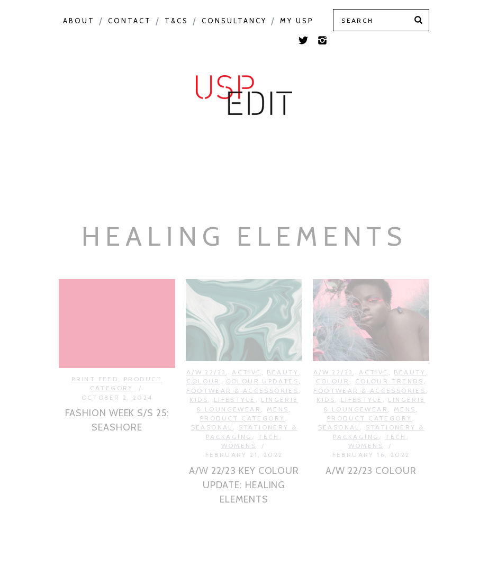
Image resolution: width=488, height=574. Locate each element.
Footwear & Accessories (242, 373)
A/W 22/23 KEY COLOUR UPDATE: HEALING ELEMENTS (244, 467)
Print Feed (245, 157)
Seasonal (158, 128)
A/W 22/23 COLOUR (371, 453)
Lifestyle (235, 383)
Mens (278, 392)
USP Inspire (344, 128)
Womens (238, 429)
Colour (50, 128)
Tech (268, 419)
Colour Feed (423, 128)
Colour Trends (389, 364)
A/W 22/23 (206, 354)
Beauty (283, 354)
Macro (102, 128)
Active (246, 354)
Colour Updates (262, 364)
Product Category (249, 128)
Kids (198, 383)
